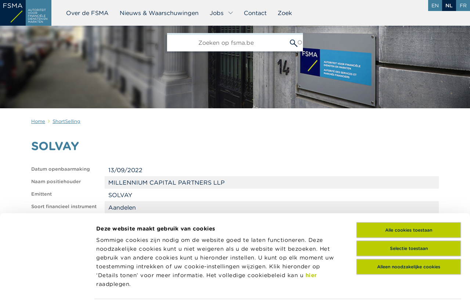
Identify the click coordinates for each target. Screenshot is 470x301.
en (435, 5)
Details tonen (350, 286)
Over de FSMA (87, 13)
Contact (255, 13)
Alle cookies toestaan (408, 174)
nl (449, 5)
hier (311, 218)
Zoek (285, 13)
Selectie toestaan (409, 192)
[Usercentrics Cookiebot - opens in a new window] (47, 286)
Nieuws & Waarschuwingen (159, 13)
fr (463, 5)
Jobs (222, 13)
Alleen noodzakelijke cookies (408, 210)
